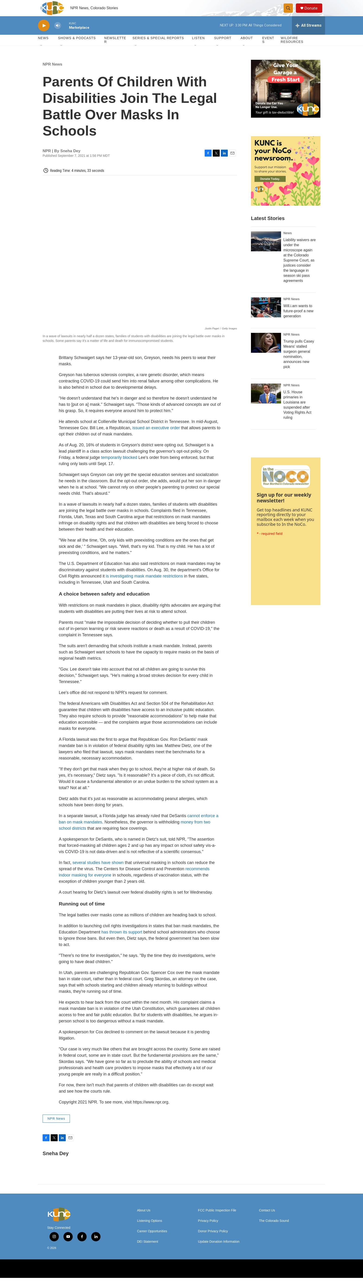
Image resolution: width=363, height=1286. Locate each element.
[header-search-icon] (289, 12)
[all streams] (308, 33)
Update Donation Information (218, 1249)
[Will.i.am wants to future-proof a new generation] (266, 315)
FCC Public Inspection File (217, 1218)
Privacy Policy (208, 1229)
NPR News (52, 72)
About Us (143, 1218)
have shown (112, 870)
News (287, 241)
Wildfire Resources (292, 48)
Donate (313, 12)
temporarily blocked (119, 465)
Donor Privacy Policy (213, 1239)
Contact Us (267, 1218)
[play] (43, 33)
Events (268, 48)
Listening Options (149, 1229)
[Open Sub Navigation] (41, 54)
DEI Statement (147, 1249)
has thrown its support (121, 940)
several (78, 870)
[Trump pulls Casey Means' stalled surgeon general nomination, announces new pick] (266, 351)
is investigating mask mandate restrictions (144, 584)
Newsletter (115, 48)
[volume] (58, 33)
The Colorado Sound (274, 1229)
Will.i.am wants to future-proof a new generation (298, 319)
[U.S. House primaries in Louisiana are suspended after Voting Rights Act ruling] (266, 402)
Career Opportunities (152, 1239)
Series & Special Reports (158, 46)
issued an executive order (156, 436)
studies (93, 870)
